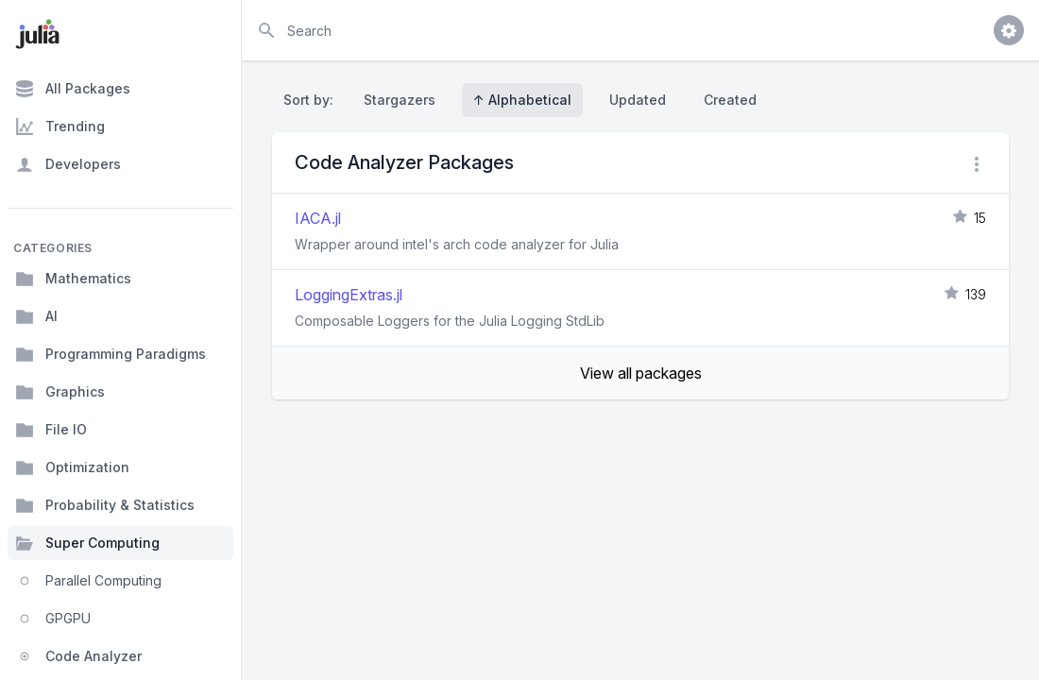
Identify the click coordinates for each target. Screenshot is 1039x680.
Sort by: (312, 100)
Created (730, 100)
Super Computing (87, 543)
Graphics (60, 391)
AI (36, 316)
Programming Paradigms (110, 354)
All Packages (72, 88)
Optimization (72, 467)
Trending (60, 126)
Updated (637, 100)
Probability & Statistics (105, 505)
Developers (68, 164)
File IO (51, 429)
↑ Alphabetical (522, 100)
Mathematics (73, 278)
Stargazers (399, 100)
